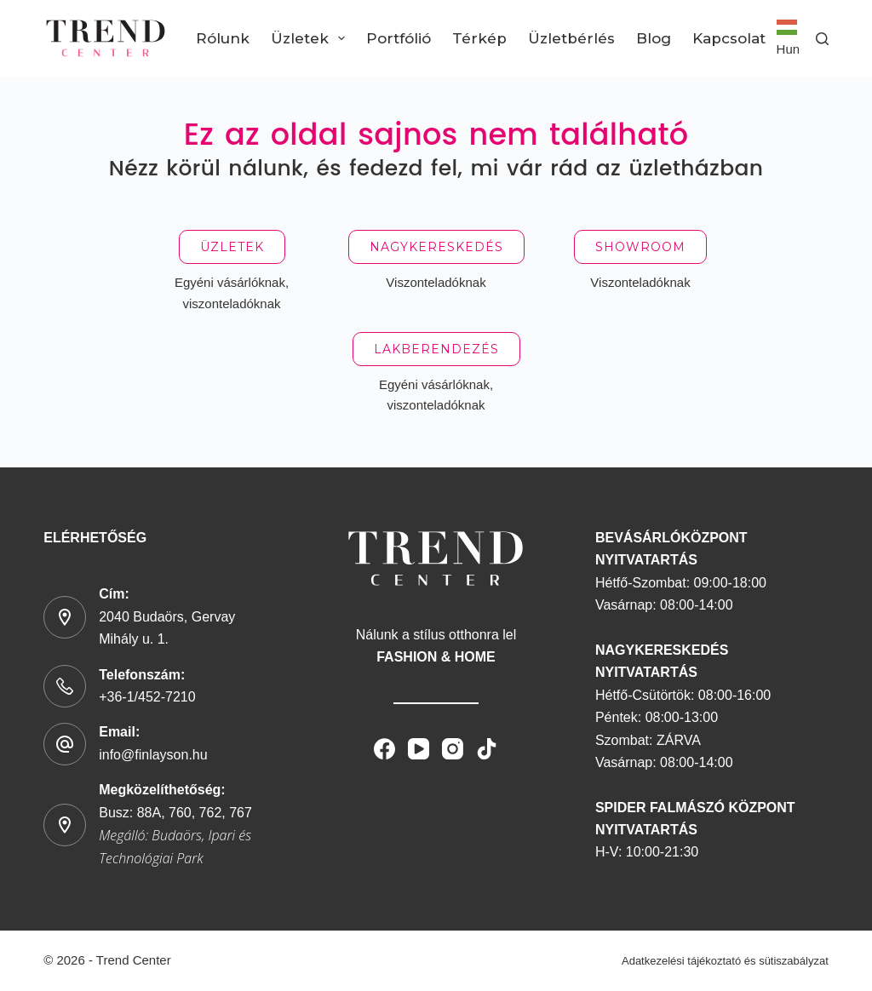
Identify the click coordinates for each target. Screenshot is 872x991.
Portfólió (398, 38)
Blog (653, 38)
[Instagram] (452, 748)
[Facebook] (384, 748)
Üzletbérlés (571, 38)
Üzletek (311, 38)
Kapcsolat (729, 38)
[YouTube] (418, 748)
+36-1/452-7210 (147, 697)
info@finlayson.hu (153, 755)
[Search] (822, 38)
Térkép (479, 38)
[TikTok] (486, 748)
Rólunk (223, 38)
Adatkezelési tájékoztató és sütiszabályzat (725, 960)
